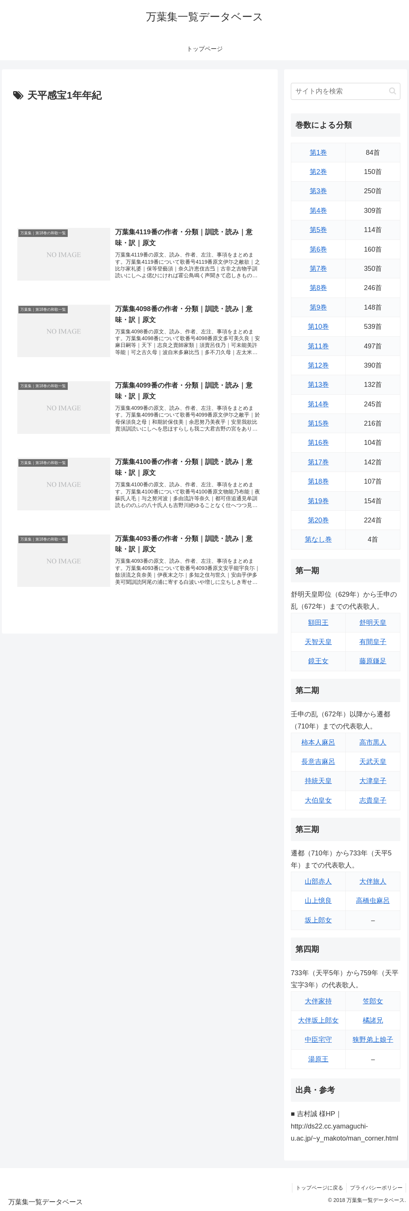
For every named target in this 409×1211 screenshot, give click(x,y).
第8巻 (318, 288)
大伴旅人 (372, 881)
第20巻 (318, 520)
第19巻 (318, 501)
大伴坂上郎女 (318, 1020)
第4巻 (318, 210)
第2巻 (318, 172)
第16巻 (318, 442)
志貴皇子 (372, 800)
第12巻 (318, 365)
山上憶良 (318, 900)
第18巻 (318, 481)
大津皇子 (372, 781)
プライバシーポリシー (375, 1188)
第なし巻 (318, 539)
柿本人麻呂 (318, 742)
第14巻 (318, 404)
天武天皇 (372, 761)
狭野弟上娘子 (373, 1039)
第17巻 (318, 462)
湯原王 (318, 1059)
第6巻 (318, 249)
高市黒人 (372, 742)
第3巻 (318, 191)
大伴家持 (318, 1001)
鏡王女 (318, 661)
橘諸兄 (373, 1020)
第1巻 (318, 152)
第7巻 (318, 268)
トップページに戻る (317, 1188)
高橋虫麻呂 (373, 900)
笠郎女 (373, 1001)
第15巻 (318, 423)
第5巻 (318, 230)
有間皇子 (372, 642)
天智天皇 (318, 642)
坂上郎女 (318, 920)
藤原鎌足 (372, 661)
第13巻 (318, 384)
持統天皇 (318, 781)
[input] (346, 91)
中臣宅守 (318, 1039)
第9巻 (318, 307)
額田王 (318, 622)
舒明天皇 (372, 622)
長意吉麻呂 (318, 761)
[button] (392, 91)
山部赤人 (318, 881)
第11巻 (318, 346)
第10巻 (318, 326)
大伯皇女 (318, 800)
